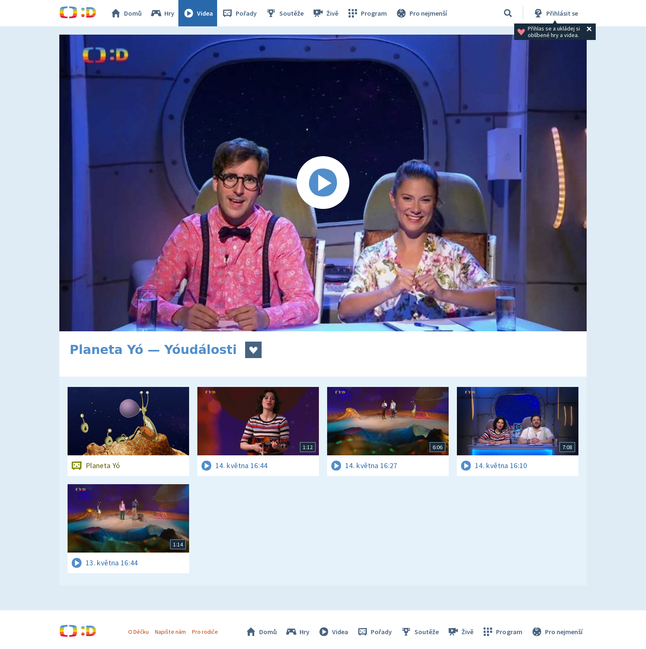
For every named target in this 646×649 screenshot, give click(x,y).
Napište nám (170, 631)
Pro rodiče (205, 631)
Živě (325, 13)
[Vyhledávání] (508, 13)
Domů (126, 13)
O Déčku (138, 631)
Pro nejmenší (421, 13)
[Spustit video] (323, 183)
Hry (162, 13)
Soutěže (284, 13)
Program (366, 13)
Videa (198, 13)
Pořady (239, 13)
